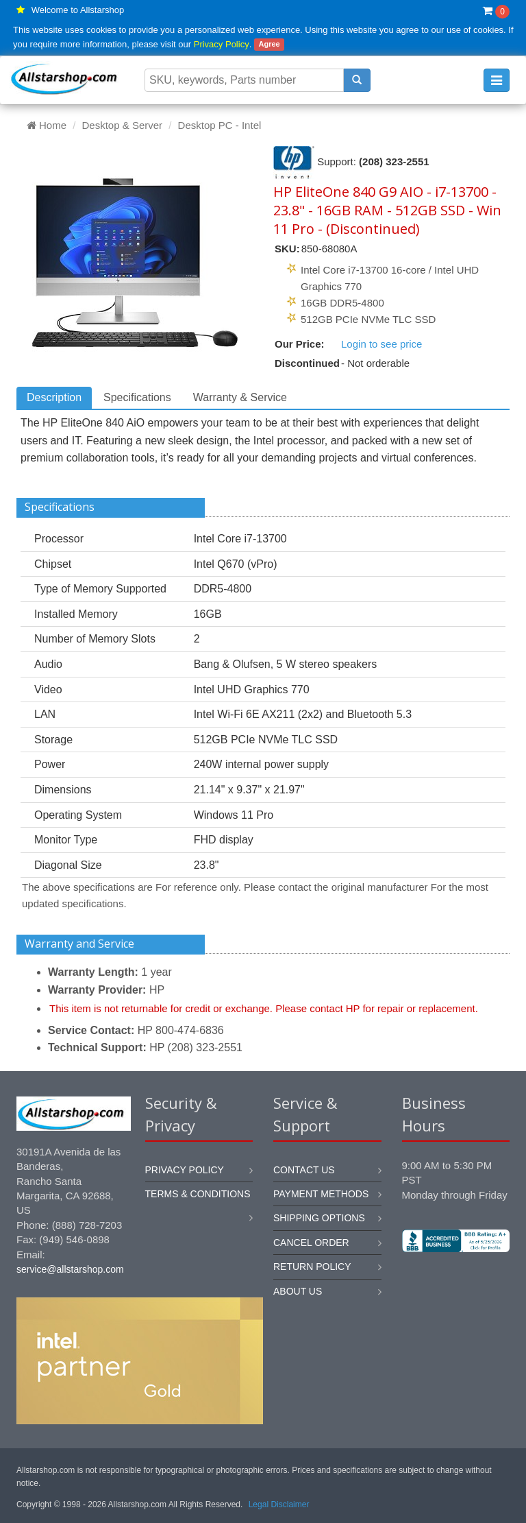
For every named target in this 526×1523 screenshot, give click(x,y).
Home (46, 125)
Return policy (312, 1266)
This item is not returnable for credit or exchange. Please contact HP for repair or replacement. (263, 1008)
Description (54, 397)
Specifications (137, 397)
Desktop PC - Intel (220, 125)
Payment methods (320, 1193)
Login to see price (381, 344)
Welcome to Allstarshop (78, 10)
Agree (268, 44)
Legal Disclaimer (279, 1504)
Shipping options (319, 1217)
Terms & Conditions (198, 1193)
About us (297, 1291)
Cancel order (311, 1242)
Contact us (304, 1169)
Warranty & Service (240, 397)
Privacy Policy (221, 44)
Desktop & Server (122, 125)
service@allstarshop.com (70, 1269)
